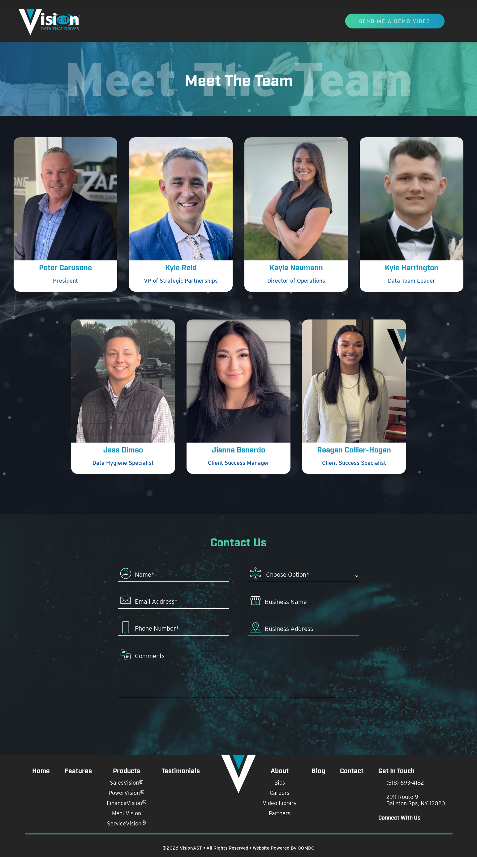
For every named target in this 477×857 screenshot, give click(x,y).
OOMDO (306, 848)
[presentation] (239, 721)
